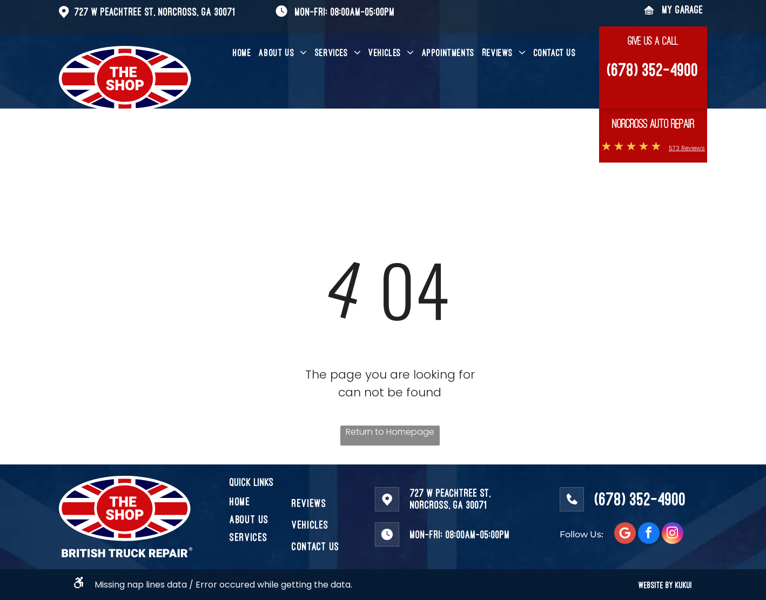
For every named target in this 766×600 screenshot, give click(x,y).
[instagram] (672, 534)
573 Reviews (687, 148)
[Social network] (625, 534)
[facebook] (649, 534)
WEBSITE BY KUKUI (665, 585)
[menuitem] (242, 53)
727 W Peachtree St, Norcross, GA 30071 (155, 12)
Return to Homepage (390, 432)
